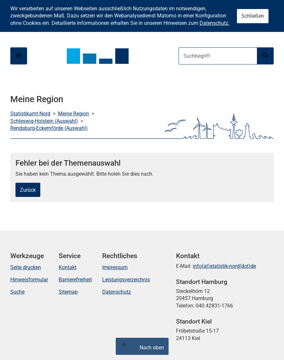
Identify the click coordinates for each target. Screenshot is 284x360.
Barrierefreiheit (75, 280)
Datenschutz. (215, 23)
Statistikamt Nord (30, 114)
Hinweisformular (29, 280)
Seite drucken (25, 267)
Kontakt (67, 267)
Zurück (28, 190)
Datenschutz (116, 292)
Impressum (115, 267)
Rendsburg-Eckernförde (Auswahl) (49, 128)
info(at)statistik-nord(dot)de (224, 266)
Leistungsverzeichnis (126, 280)
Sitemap (68, 292)
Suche (17, 292)
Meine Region (73, 114)
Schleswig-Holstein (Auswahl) (44, 121)
